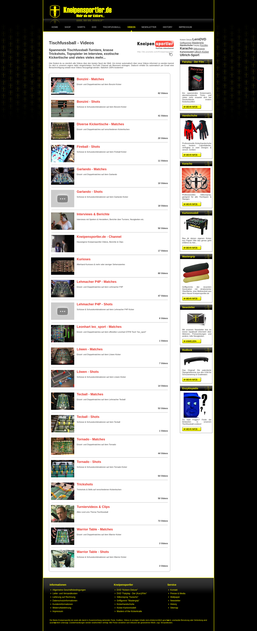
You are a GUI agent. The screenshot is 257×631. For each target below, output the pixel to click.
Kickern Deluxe (186, 40)
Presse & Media (177, 593)
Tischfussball (112, 27)
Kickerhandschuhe (125, 604)
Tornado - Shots (89, 462)
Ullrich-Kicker (201, 51)
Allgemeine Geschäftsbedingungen (69, 590)
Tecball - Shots (88, 417)
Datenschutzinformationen (64, 600)
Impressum (185, 27)
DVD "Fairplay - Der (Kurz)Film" (132, 593)
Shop (68, 27)
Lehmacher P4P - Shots (95, 304)
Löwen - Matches (90, 349)
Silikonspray (199, 49)
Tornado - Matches (91, 439)
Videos (131, 27)
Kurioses (83, 259)
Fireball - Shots (88, 146)
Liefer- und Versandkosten (64, 593)
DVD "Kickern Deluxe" (127, 590)
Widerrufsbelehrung (61, 608)
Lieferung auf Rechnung (63, 597)
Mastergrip (198, 42)
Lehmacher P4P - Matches (97, 282)
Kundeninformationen (62, 604)
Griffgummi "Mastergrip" (128, 600)
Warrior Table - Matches (95, 529)
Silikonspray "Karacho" (127, 597)
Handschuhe (186, 45)
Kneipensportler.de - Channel (99, 237)
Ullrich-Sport (189, 55)
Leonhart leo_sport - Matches (99, 327)
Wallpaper (175, 597)
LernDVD (199, 39)
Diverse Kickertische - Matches (100, 124)
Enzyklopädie (190, 388)
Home (55, 27)
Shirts (81, 27)
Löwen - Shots (88, 372)
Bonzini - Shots (88, 101)
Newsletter (149, 27)
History (167, 27)
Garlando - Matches (92, 169)
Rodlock (187, 350)
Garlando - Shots (90, 191)
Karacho (186, 48)
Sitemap (174, 608)
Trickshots (85, 484)
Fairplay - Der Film (193, 61)
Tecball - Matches (90, 394)
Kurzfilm (204, 45)
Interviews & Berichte (93, 214)
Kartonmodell (187, 52)
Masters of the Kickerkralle (129, 611)
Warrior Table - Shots (93, 552)
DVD (94, 27)
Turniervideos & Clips (93, 507)
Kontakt (174, 590)
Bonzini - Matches (90, 79)
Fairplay (196, 45)
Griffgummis (185, 43)
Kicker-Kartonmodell (126, 608)
